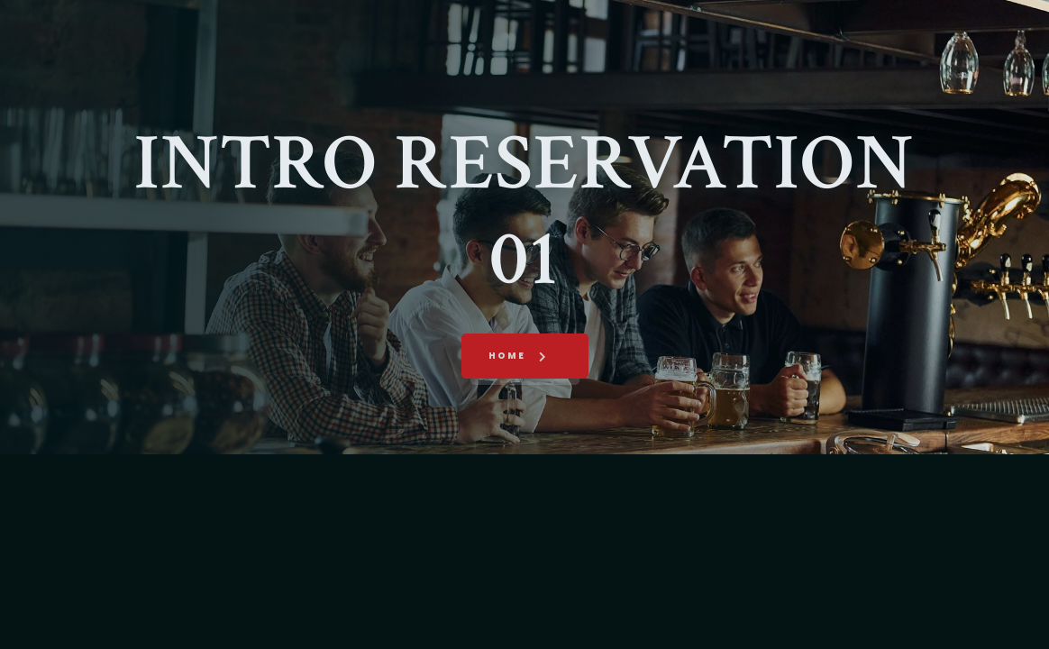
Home (506, 355)
